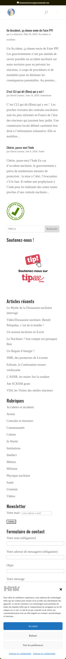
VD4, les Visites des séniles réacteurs (30, 390)
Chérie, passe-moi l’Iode (20, 148)
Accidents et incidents (20, 407)
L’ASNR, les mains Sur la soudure (28, 376)
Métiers (11, 462)
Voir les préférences (33, 645)
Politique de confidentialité (20, 653)
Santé (41, 151)
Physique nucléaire (18, 475)
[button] (61, 589)
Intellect (12, 455)
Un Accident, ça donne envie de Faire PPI (30, 30)
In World (12, 441)
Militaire (12, 468)
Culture (11, 434)
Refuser (33, 635)
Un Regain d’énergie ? (20, 351)
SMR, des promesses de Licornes (27, 357)
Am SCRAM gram (18, 383)
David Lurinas (17, 95)
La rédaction (16, 34)
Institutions (46, 95)
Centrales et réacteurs (20, 421)
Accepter (33, 626)
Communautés (15, 427)
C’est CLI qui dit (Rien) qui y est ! (25, 92)
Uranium (12, 489)
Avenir (11, 414)
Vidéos (11, 496)
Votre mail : (29, 513)
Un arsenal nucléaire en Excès (25, 332)
